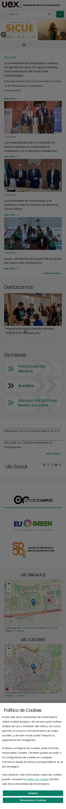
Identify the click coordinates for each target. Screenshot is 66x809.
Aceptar (33, 793)
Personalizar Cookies (33, 800)
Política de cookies (37, 779)
